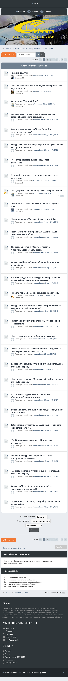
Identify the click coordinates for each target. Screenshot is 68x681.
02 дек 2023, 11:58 (44, 91)
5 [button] (56, 60)
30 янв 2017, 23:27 (51, 400)
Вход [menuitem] (36, 3)
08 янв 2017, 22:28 (51, 476)
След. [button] (65, 59)
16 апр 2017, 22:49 (51, 252)
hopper (36, 209)
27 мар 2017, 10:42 (50, 295)
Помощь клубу (10, 663)
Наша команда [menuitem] (11, 672)
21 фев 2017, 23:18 (51, 369)
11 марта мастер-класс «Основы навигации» (33, 336)
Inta (34, 91)
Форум (7, 654)
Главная (48, 11)
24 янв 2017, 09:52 (51, 430)
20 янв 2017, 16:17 (51, 446)
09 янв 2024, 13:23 (46, 75)
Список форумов (21, 593)
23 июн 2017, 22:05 (47, 209)
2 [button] (47, 60)
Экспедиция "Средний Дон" (24, 101)
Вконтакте (10, 628)
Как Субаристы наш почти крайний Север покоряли (36, 190)
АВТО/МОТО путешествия (34, 66)
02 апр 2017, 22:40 (51, 283)
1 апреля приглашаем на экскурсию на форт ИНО (35, 293)
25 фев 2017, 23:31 (51, 354)
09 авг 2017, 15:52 (49, 193)
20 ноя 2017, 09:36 (51, 150)
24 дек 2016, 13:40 (51, 491)
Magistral (37, 180)
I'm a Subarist (11, 637)
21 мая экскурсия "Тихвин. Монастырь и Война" (34, 219)
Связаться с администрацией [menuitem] (34, 672)
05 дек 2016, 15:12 (51, 507)
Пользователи (10, 660)
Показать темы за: (33, 517)
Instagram (9, 634)
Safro (35, 75)
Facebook (9, 631)
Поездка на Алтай (20, 73)
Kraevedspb (38, 119)
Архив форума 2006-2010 (15, 657)
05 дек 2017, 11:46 (51, 135)
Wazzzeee (37, 104)
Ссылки (21, 11)
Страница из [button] (40, 59)
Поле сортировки (34, 521)
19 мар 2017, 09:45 (51, 311)
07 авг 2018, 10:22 (49, 104)
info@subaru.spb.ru (13, 640)
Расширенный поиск (42, 54)
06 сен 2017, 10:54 (51, 165)
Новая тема (10, 55)
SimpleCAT (37, 295)
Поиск (38, 54)
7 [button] (62, 60)
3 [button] (50, 60)
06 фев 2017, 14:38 (51, 384)
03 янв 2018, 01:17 (51, 119)
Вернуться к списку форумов (14, 548)
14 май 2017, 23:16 (51, 222)
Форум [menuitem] (35, 11)
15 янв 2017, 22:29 (51, 461)
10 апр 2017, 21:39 (51, 268)
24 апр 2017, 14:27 (51, 237)
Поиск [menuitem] (64, 48)
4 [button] (53, 60)
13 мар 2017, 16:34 (51, 326)
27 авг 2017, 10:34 (49, 180)
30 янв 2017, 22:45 (51, 415)
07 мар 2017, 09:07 (51, 339)
